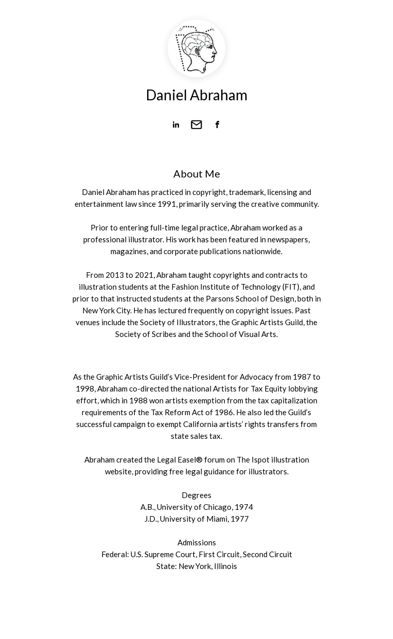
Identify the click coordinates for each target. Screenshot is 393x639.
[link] (176, 124)
